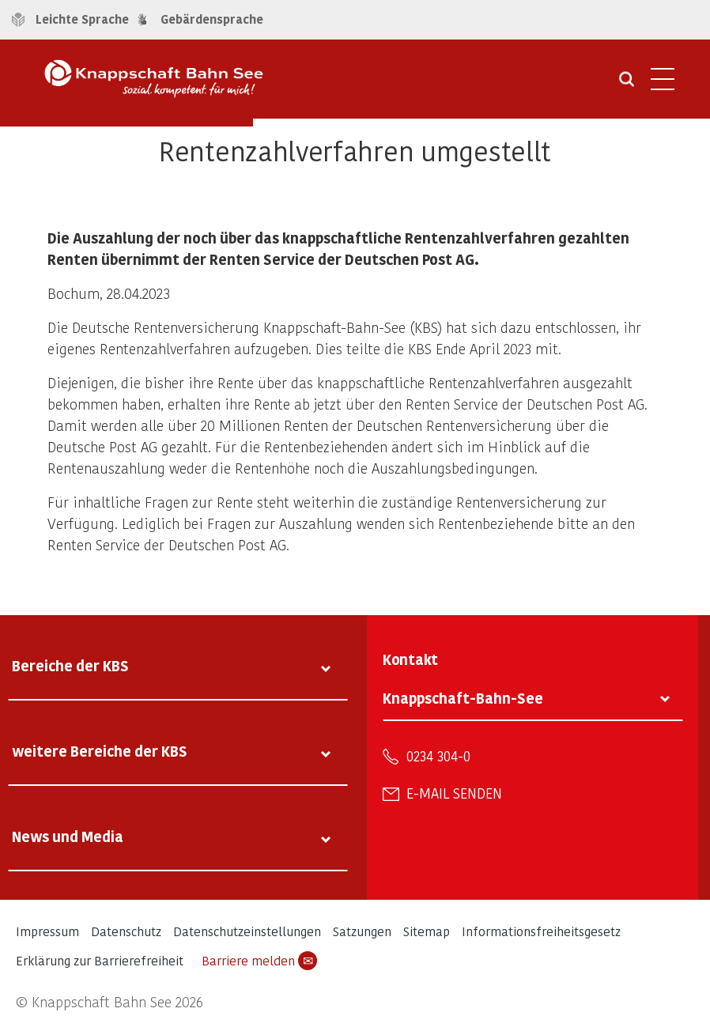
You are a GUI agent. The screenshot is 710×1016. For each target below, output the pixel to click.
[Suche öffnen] (626, 84)
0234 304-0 (438, 756)
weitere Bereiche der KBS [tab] (99, 750)
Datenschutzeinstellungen (247, 931)
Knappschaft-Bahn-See (463, 697)
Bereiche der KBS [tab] (70, 665)
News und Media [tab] (67, 836)
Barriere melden (259, 960)
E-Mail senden (454, 793)
